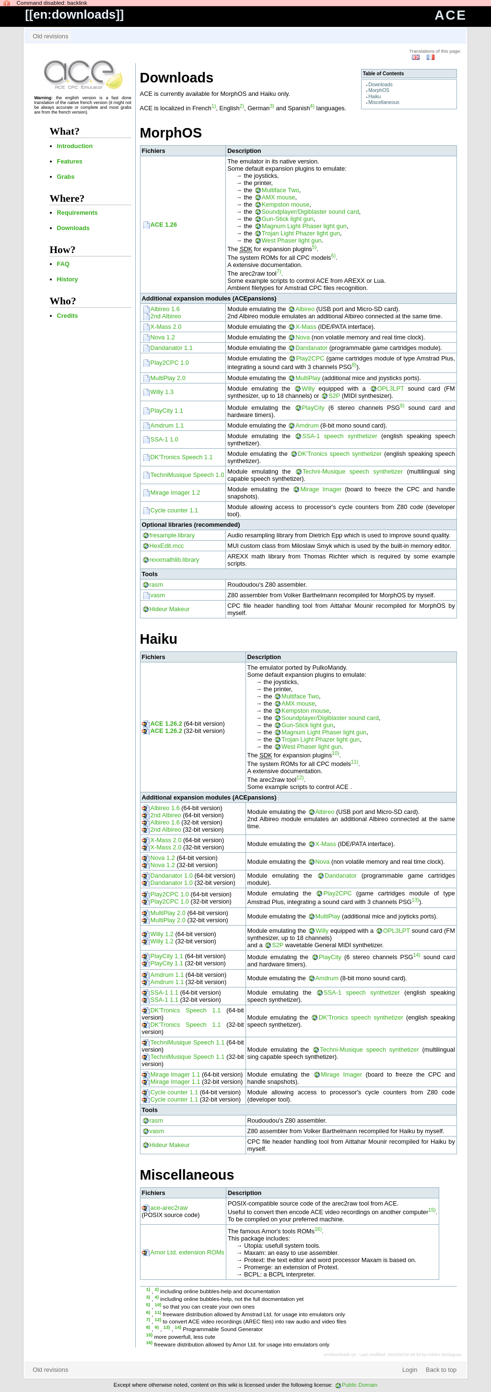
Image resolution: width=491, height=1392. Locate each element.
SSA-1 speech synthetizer (339, 436)
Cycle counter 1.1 (175, 510)
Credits (67, 315)
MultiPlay (307, 378)
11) (354, 762)
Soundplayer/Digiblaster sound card (310, 211)
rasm (156, 584)
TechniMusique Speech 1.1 (188, 1042)
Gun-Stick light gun (288, 218)
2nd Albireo (166, 316)
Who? (62, 301)
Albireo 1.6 (165, 309)
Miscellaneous (383, 102)
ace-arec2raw (169, 1207)
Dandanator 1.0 (172, 875)
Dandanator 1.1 (172, 347)
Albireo (305, 309)
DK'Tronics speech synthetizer (340, 453)
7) (279, 271)
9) (402, 405)
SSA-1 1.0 (164, 439)
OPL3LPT (390, 388)
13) (415, 900)
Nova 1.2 (163, 337)
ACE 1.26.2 (166, 723)
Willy (308, 388)
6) (333, 255)
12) (300, 777)
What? (64, 131)
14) (417, 955)
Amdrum (306, 425)
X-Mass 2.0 (166, 326)
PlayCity (313, 407)
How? (62, 249)
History (67, 279)
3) (271, 106)
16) (318, 1229)
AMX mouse (278, 197)
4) (312, 106)
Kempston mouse (286, 204)
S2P (334, 395)
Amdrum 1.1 (167, 425)
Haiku (374, 96)
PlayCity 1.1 (167, 410)
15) (431, 1210)
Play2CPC (310, 358)
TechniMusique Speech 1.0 (187, 474)
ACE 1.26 (164, 224)
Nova (302, 337)
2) (242, 106)
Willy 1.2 (162, 934)
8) (354, 365)
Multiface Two (280, 190)
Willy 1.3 (162, 391)
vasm (158, 595)
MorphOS (378, 90)
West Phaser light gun (292, 240)
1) (213, 106)
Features (69, 161)
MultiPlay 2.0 (168, 378)
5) (314, 247)
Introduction (75, 146)
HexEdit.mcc (167, 545)
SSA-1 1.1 (164, 992)
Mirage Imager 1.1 (175, 1074)
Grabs (66, 176)
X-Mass (305, 326)
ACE (450, 15)
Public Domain (359, 1385)
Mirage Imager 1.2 (175, 492)
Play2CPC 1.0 (170, 362)
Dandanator (311, 347)
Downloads (73, 228)
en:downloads (74, 14)
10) (335, 753)
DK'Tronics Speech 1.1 (182, 457)
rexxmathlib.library (174, 559)
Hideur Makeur (170, 609)
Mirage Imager (320, 489)
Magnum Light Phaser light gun (304, 226)
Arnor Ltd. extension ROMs (187, 1252)
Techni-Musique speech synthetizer (353, 471)
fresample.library (172, 535)
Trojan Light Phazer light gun (301, 233)
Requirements (77, 212)
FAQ (63, 263)
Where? (66, 198)
